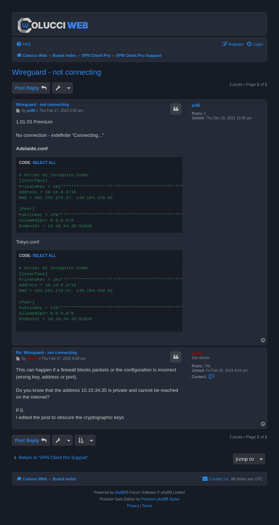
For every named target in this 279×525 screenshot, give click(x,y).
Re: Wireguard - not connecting (46, 352)
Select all (44, 163)
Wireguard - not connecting (56, 72)
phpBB (120, 492)
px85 (196, 105)
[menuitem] (23, 44)
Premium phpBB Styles (160, 499)
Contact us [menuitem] (215, 478)
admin (197, 353)
